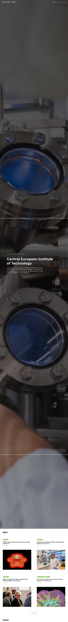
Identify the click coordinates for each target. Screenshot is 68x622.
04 (63, 267)
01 (63, 260)
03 (63, 265)
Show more (34, 613)
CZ (58, 2)
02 (63, 263)
